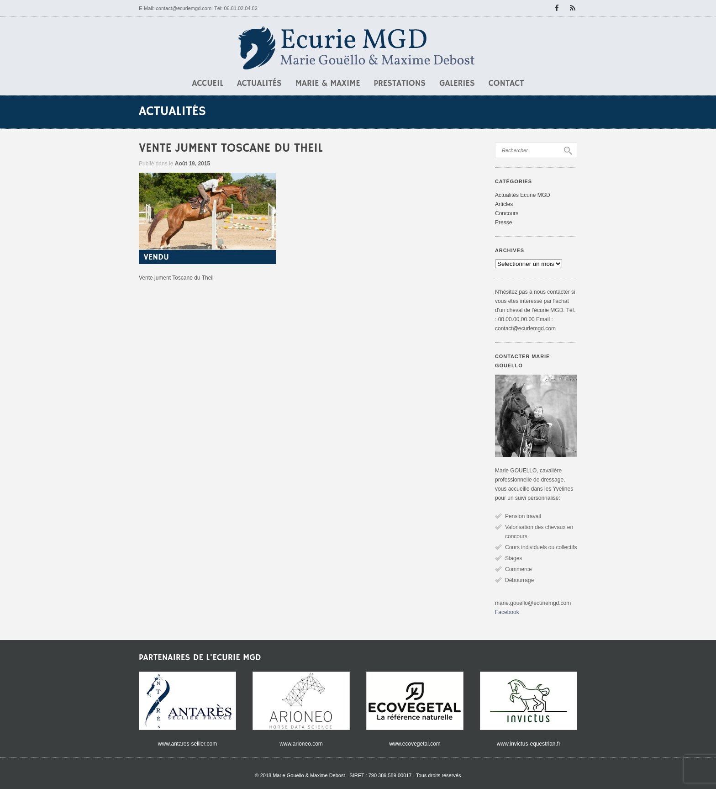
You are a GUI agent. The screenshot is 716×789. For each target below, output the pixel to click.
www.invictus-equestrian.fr (528, 744)
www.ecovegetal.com (415, 744)
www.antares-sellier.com (187, 744)
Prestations (400, 83)
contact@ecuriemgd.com (183, 8)
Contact (506, 83)
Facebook (507, 612)
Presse (503, 222)
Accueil (207, 83)
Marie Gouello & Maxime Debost (309, 775)
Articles (504, 204)
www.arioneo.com (301, 744)
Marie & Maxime (327, 83)
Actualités (259, 83)
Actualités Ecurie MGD (522, 195)
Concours (506, 213)
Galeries (457, 83)
